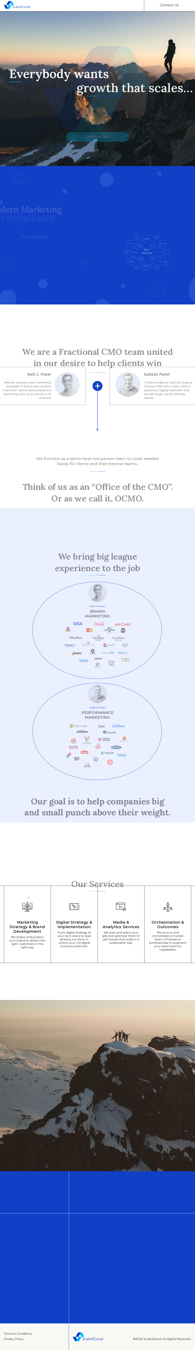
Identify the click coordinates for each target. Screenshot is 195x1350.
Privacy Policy (14, 1339)
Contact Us (169, 5)
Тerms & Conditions (18, 1333)
